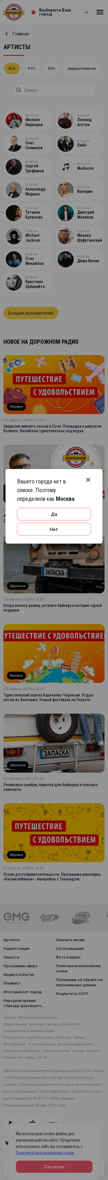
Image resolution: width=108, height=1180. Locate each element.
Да (54, 514)
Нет (54, 529)
